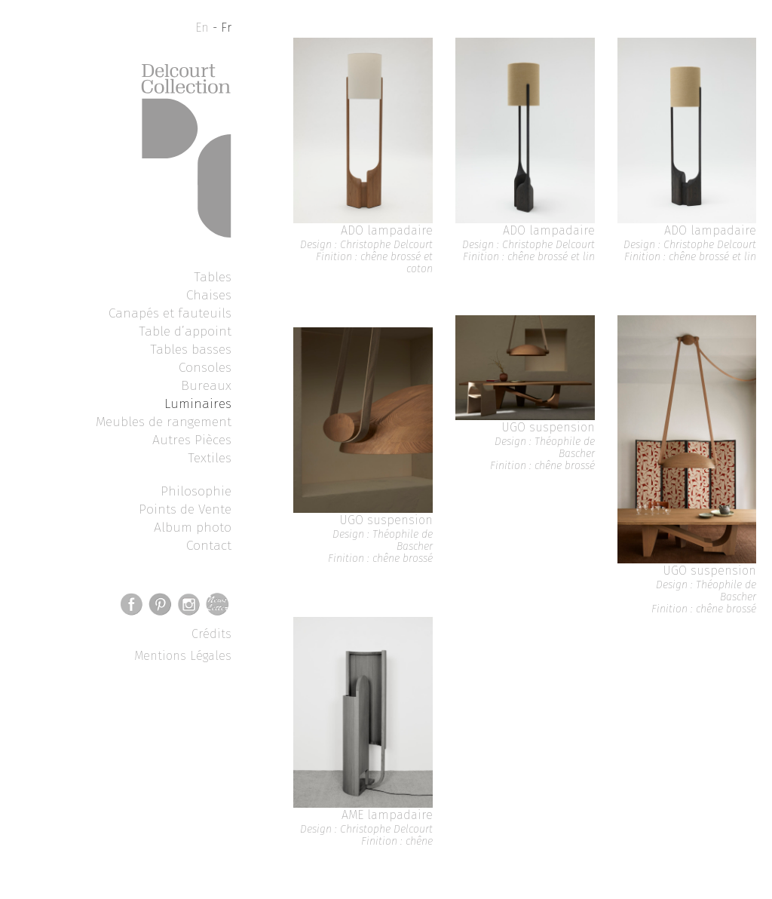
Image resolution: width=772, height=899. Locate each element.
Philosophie (196, 491)
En (202, 27)
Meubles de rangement (163, 422)
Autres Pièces (191, 440)
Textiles (209, 458)
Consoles (205, 367)
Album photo (192, 527)
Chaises (208, 295)
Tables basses (190, 349)
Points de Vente (185, 509)
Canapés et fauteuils (170, 313)
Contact (208, 545)
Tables (212, 277)
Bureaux (206, 385)
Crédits (211, 634)
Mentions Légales (182, 655)
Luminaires (197, 403)
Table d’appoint (185, 331)
